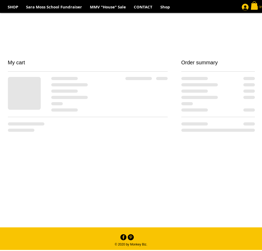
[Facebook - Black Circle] (123, 237)
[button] (254, 5)
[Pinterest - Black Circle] (131, 237)
